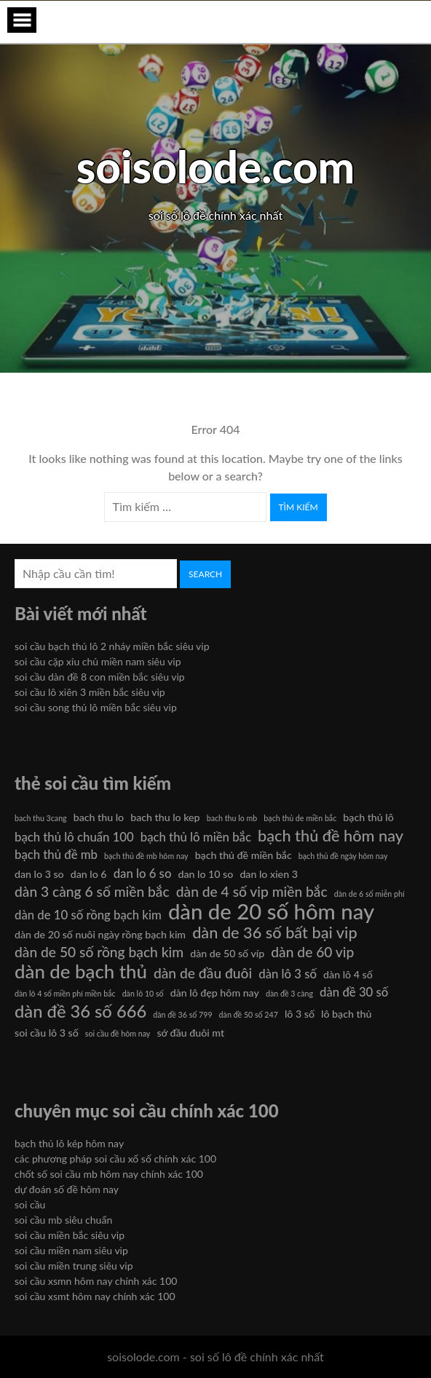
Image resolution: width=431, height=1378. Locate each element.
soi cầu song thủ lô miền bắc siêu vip (96, 707)
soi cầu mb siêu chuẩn (63, 1219)
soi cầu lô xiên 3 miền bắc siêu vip (90, 692)
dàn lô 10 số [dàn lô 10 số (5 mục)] (143, 993)
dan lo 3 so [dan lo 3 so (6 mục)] (39, 874)
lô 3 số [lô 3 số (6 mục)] (300, 1013)
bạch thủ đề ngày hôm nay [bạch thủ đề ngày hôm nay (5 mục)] (343, 855)
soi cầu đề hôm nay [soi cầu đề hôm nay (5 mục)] (118, 1033)
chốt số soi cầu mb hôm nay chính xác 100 (109, 1174)
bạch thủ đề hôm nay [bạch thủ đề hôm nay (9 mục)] (330, 835)
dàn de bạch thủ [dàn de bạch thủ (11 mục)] (81, 971)
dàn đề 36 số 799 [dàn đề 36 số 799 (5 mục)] (182, 1014)
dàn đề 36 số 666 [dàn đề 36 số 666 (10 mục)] (80, 1011)
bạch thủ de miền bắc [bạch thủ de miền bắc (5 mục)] (300, 818)
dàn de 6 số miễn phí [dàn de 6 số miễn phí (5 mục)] (369, 893)
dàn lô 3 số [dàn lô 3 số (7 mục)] (287, 973)
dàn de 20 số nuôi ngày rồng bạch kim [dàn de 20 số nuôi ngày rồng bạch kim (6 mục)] (100, 934)
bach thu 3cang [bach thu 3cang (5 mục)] (41, 818)
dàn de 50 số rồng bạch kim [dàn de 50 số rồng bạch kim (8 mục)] (99, 951)
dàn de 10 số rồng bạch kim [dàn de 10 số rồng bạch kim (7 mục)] (88, 914)
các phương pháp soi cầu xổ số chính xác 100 (115, 1158)
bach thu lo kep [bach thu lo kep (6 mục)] (164, 817)
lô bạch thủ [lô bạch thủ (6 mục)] (346, 1013)
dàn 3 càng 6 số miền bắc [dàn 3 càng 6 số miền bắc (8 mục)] (92, 891)
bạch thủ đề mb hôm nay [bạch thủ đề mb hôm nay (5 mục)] (146, 855)
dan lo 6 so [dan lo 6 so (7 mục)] (143, 873)
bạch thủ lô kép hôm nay (69, 1143)
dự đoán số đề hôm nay (67, 1189)
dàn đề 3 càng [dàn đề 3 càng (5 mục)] (289, 993)
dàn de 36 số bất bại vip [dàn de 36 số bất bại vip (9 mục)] (274, 932)
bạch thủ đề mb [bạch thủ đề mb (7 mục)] (56, 854)
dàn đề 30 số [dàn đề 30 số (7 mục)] (354, 991)
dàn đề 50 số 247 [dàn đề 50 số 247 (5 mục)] (248, 1014)
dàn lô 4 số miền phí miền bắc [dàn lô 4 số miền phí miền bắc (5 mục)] (65, 993)
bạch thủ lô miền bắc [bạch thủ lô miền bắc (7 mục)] (196, 836)
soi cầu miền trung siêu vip (74, 1265)
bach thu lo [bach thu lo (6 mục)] (99, 817)
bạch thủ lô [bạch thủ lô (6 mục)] (368, 817)
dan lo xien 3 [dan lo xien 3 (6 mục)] (269, 874)
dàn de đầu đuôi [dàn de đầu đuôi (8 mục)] (203, 973)
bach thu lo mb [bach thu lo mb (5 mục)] (232, 818)
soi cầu (30, 1204)
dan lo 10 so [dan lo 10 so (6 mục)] (205, 874)
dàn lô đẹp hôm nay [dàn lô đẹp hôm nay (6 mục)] (214, 992)
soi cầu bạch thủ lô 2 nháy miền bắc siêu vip (112, 646)
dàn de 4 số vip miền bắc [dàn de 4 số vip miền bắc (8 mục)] (252, 891)
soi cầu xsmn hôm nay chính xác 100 (96, 1281)
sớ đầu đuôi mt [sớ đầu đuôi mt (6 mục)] (190, 1032)
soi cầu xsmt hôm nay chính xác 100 (95, 1296)
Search (205, 574)
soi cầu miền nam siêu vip (71, 1250)
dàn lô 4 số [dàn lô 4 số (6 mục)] (348, 974)
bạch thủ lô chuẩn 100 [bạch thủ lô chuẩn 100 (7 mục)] (74, 836)
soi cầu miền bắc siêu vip (69, 1235)
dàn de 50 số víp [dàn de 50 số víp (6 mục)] (227, 953)
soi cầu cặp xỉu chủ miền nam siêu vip (98, 661)
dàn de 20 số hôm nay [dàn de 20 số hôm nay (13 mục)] (271, 911)
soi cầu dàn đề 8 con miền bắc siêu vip (100, 676)
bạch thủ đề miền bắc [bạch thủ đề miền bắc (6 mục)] (243, 855)
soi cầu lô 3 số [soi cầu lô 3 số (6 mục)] (47, 1032)
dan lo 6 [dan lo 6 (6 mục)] (89, 874)
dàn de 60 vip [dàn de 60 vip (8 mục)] (312, 951)
